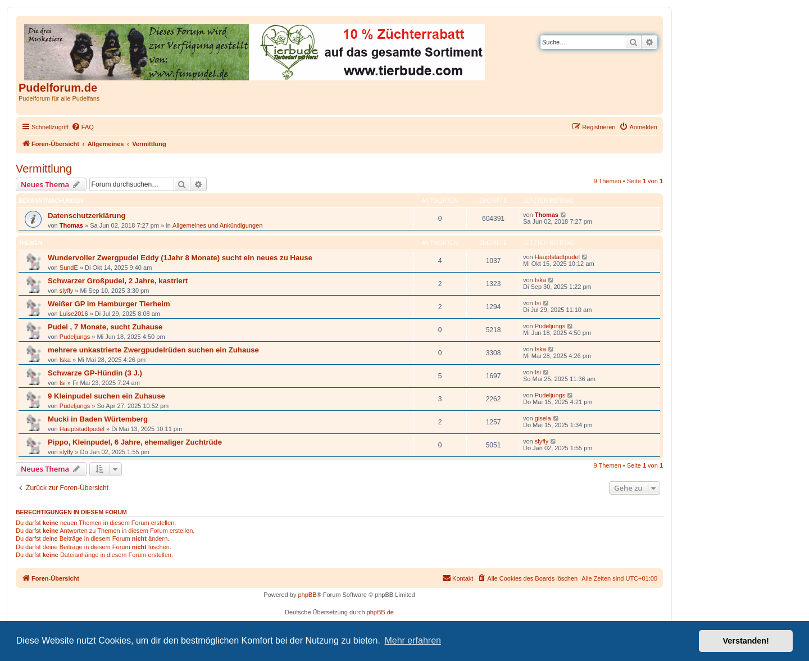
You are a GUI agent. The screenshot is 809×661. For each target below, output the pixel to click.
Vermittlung (44, 168)
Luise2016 (74, 313)
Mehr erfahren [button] (412, 640)
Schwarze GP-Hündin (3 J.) (95, 373)
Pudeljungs (75, 336)
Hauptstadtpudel (557, 256)
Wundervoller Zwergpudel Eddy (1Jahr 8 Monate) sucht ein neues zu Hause (180, 257)
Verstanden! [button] (746, 640)
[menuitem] (82, 127)
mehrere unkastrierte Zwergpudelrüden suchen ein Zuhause (153, 350)
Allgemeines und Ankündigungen (217, 225)
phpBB (307, 594)
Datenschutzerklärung (87, 215)
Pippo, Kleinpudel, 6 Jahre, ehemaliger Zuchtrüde (135, 442)
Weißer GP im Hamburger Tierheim (109, 304)
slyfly (66, 290)
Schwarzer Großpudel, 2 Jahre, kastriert (118, 281)
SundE (69, 267)
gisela (543, 418)
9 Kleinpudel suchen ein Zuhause (106, 396)
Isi (538, 303)
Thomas (71, 225)
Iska (540, 280)
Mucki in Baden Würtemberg (98, 419)
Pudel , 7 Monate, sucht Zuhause (105, 327)
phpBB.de (380, 612)
